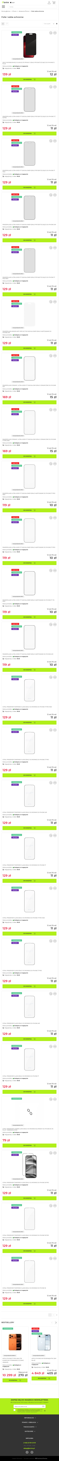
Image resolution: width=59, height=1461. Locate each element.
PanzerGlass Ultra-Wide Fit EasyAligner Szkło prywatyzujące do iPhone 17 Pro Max (29, 278)
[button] (49, 2)
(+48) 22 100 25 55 (29, 1443)
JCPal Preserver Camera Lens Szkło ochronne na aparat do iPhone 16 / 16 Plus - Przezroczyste (28, 1129)
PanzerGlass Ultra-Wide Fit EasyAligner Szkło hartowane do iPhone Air (28, 654)
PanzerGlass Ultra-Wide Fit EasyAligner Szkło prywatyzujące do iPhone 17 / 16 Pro (29, 117)
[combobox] (32, 6)
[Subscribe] (43, 1406)
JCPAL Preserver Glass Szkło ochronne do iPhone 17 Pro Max (24, 918)
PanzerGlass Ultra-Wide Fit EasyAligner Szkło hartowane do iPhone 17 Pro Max (29, 494)
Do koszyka (13, 1380)
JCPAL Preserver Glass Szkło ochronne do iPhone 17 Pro (22, 970)
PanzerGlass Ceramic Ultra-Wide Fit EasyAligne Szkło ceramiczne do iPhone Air (29, 386)
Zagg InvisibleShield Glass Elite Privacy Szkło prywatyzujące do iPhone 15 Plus (28, 63)
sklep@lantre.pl (29, 1448)
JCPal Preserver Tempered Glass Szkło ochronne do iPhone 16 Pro (26, 1182)
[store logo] (10, 2)
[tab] (29, 1419)
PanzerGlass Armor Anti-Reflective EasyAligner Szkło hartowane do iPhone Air (27, 332)
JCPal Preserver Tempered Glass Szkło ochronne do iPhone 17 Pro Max (27, 707)
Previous (52, 1322)
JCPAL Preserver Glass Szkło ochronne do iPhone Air (21, 1023)
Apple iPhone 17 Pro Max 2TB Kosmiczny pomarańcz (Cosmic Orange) (13, 1360)
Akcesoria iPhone (24, 11)
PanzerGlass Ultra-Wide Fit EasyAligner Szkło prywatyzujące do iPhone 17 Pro (29, 171)
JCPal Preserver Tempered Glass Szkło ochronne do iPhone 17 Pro (26, 759)
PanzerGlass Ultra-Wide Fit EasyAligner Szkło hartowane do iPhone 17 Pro (29, 547)
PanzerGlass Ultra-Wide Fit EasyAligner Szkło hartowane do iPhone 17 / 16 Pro (28, 600)
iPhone (14, 11)
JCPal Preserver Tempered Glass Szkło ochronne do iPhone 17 (24, 865)
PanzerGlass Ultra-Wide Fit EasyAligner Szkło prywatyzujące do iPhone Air (29, 224)
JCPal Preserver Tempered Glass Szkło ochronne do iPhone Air (25, 812)
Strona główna (5, 11)
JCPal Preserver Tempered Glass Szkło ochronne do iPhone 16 (24, 1288)
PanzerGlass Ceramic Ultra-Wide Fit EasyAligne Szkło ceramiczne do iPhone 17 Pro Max (29, 440)
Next (56, 1322)
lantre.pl (20, 1458)
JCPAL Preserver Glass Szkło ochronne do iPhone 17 (21, 1076)
